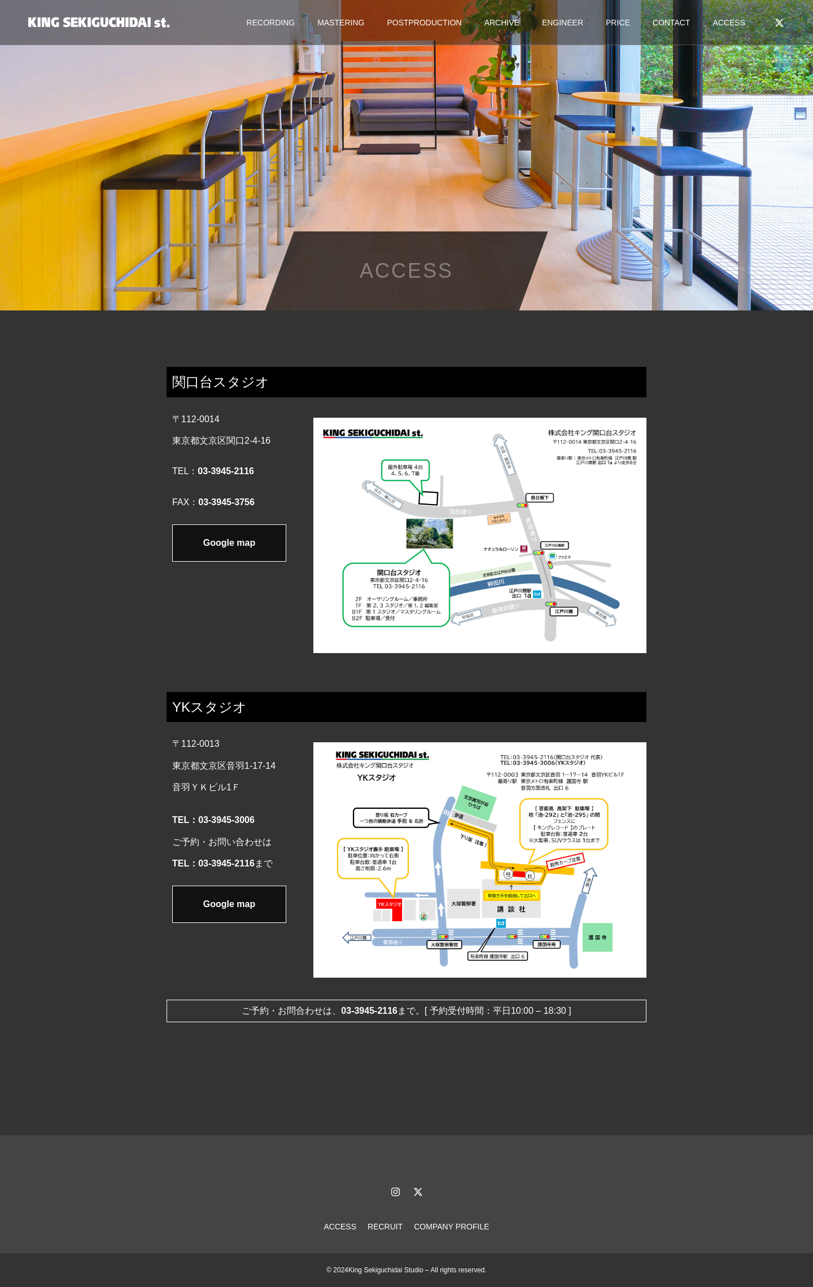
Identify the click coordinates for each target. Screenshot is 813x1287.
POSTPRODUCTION (424, 22)
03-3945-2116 (226, 471)
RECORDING (271, 22)
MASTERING (340, 22)
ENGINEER (562, 22)
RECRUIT (385, 1226)
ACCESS (729, 22)
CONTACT (671, 22)
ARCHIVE (501, 22)
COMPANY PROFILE (451, 1226)
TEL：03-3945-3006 (213, 820)
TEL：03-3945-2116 (213, 863)
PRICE (618, 22)
